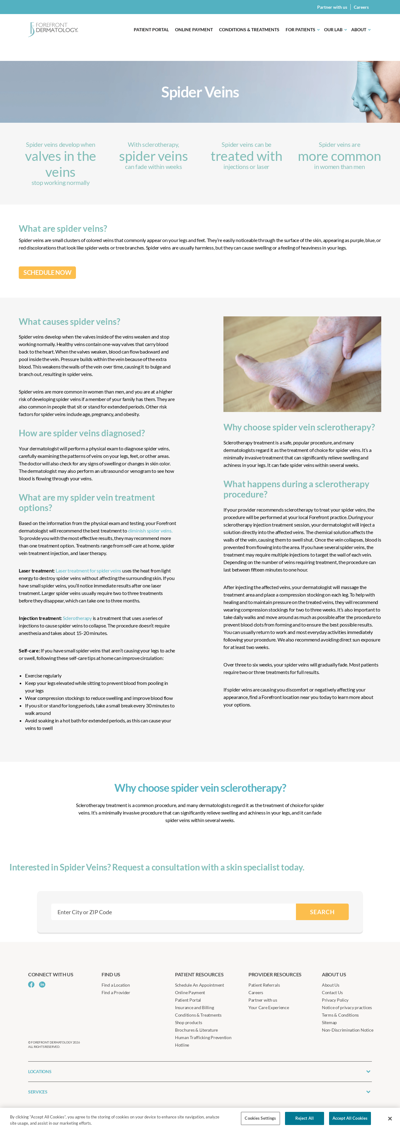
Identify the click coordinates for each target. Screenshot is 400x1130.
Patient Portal (151, 29)
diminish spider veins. (150, 530)
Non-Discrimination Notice (347, 1030)
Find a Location (116, 985)
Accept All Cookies (350, 1118)
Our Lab (333, 29)
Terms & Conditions (340, 1015)
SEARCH (322, 911)
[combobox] (173, 912)
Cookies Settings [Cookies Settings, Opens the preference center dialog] (260, 1118)
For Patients (300, 29)
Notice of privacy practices (347, 1007)
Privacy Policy (335, 1000)
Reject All (304, 1118)
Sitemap (329, 1022)
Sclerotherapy (77, 618)
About (358, 29)
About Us (330, 985)
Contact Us (332, 992)
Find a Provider (116, 992)
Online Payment (194, 29)
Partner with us (332, 7)
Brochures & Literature (196, 1030)
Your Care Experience (268, 1007)
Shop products (188, 1022)
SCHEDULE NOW (47, 272)
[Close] (390, 1118)
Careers (361, 7)
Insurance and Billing (194, 1007)
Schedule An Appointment (199, 985)
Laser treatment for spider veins (88, 570)
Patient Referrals (264, 985)
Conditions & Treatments (249, 29)
